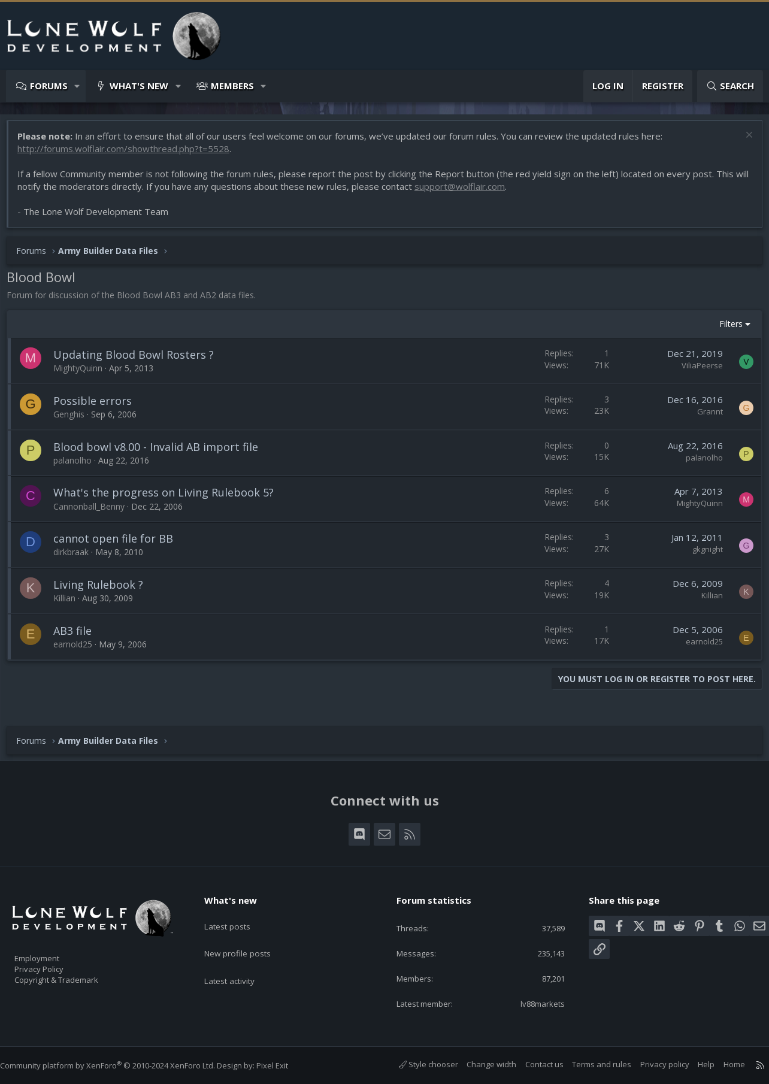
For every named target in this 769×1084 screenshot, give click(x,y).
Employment (52, 951)
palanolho (78, 466)
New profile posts (247, 938)
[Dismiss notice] (742, 142)
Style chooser (416, 1064)
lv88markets (533, 1003)
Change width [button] (479, 1064)
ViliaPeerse (696, 371)
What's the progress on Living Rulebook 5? (169, 498)
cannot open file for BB (119, 544)
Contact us (532, 1064)
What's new (139, 86)
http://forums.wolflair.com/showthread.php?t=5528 (129, 155)
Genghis (74, 420)
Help (694, 1064)
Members (232, 86)
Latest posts (237, 915)
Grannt (704, 417)
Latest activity (239, 962)
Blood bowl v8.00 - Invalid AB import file (161, 453)
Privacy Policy (54, 964)
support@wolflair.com (480, 192)
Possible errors (98, 406)
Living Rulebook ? (104, 590)
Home (722, 1064)
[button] (77, 86)
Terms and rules (589, 1064)
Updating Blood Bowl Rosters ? (139, 360)
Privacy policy (652, 1064)
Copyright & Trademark (74, 976)
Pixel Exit (284, 1066)
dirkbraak (77, 558)
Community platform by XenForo (119, 1066)
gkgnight (701, 555)
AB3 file (78, 636)
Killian (70, 604)
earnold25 (78, 650)
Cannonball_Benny (95, 512)
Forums (49, 86)
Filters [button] (725, 329)
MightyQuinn (83, 374)
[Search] (730, 86)
